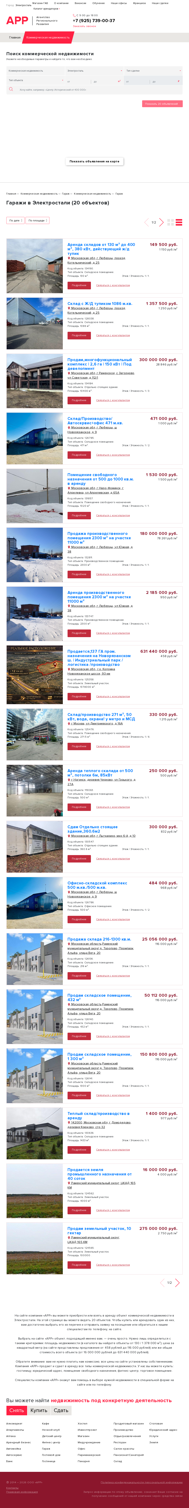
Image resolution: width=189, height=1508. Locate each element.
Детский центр (52, 1436)
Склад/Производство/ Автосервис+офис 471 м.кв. (95, 420)
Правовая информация (22, 1492)
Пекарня (84, 1461)
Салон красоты (124, 1448)
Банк (9, 1461)
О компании (61, 3)
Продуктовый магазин (129, 1423)
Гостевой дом (51, 1455)
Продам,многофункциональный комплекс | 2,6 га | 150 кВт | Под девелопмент (100, 364)
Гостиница (48, 1461)
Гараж (46, 1448)
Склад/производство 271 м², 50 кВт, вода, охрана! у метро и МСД (101, 716)
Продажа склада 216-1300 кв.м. (99, 939)
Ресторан (120, 1442)
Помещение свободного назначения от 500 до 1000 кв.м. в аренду (101, 479)
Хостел (82, 1423)
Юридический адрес (163, 1429)
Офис (81, 1448)
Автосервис (14, 1455)
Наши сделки (160, 3)
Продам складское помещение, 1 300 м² (100, 1056)
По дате (14, 220)
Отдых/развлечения (127, 1436)
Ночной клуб (51, 1429)
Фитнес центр (51, 1442)
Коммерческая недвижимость (26, 70)
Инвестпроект (87, 1429)
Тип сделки (132, 70)
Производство (123, 1429)
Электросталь (23, 5)
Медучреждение (89, 1442)
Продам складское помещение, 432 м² (100, 997)
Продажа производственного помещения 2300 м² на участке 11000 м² (99, 538)
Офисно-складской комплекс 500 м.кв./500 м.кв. (97, 885)
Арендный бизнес (18, 1442)
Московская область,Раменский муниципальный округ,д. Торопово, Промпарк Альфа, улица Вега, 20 (101, 948)
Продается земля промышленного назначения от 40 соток (100, 1174)
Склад (118, 1461)
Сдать (61, 1410)
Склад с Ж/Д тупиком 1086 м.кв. (100, 303)
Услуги (153, 1436)
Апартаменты (15, 1429)
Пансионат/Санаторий (129, 1455)
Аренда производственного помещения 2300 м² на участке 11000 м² (99, 597)
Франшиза (139, 3)
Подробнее (79, 285)
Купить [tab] (39, 1410)
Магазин (83, 1436)
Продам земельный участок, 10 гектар (99, 1230)
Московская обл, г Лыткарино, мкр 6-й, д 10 (101, 836)
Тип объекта (16, 80)
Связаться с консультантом (113, 285)
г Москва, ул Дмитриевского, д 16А (95, 723)
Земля (153, 1442)
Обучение (98, 3)
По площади (36, 220)
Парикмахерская (89, 1455)
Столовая (156, 1423)
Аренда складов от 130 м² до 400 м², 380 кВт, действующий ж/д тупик (101, 249)
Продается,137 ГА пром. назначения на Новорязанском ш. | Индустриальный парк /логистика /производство (99, 658)
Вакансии (80, 3)
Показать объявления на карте (95, 161)
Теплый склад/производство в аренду (99, 1115)
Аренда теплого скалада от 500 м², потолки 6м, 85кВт (100, 773)
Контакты (12, 1488)
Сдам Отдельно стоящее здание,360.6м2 (93, 829)
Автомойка (13, 1448)
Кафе (45, 1423)
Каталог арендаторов (46, 8)
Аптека (11, 1436)
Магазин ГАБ (40, 3)
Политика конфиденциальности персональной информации (142, 1482)
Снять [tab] (16, 1410)
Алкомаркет (14, 1423)
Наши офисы (119, 3)
